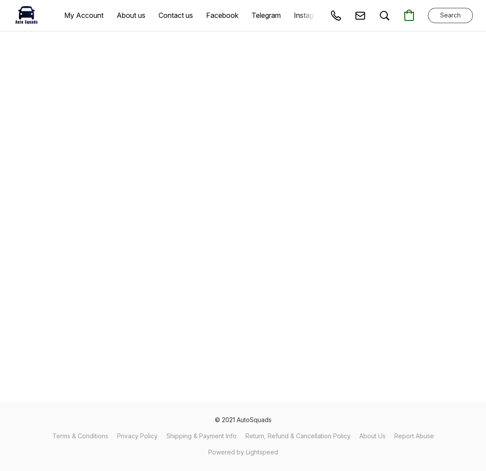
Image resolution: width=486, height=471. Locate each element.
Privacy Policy (137, 436)
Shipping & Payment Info (201, 436)
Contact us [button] (176, 15)
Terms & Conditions (80, 436)
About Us (372, 436)
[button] (26, 15)
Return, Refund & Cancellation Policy (298, 436)
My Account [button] (83, 15)
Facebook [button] (222, 15)
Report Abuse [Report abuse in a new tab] (414, 436)
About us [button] (131, 15)
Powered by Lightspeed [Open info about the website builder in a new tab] (243, 452)
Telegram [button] (266, 15)
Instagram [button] (309, 15)
